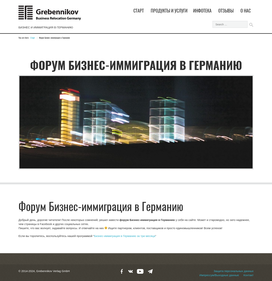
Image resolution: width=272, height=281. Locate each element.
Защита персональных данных (234, 271)
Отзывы (226, 11)
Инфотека (202, 11)
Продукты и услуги (169, 11)
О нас (245, 11)
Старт (138, 11)
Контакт (248, 275)
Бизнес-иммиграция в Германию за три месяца (124, 236)
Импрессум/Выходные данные (219, 275)
